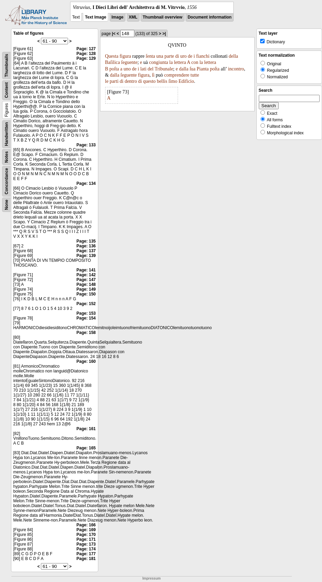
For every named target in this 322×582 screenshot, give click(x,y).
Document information (210, 17)
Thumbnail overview (162, 17)
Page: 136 (86, 246)
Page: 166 (86, 525)
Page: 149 (86, 289)
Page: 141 (86, 270)
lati (143, 68)
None (6, 205)
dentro (131, 81)
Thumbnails (6, 65)
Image (118, 17)
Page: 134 (86, 183)
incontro (236, 68)
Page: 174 (86, 549)
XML (133, 17)
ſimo (172, 81)
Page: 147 (86, 279)
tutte (194, 75)
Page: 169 (86, 529)
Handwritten (6, 134)
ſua (193, 68)
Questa (112, 56)
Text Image (95, 17)
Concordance (6, 181)
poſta (114, 68)
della (233, 56)
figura (125, 56)
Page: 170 (86, 534)
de (190, 56)
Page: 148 (86, 284)
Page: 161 (86, 428)
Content (6, 90)
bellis (162, 81)
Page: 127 (86, 48)
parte (169, 56)
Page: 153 (86, 313)
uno (127, 68)
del (151, 68)
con (194, 62)
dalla (183, 68)
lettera (180, 62)
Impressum (151, 578)
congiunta (158, 62)
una (159, 56)
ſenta (150, 56)
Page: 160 (86, 361)
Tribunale (164, 68)
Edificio (186, 81)
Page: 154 (86, 318)
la (171, 62)
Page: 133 (86, 145)
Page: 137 (86, 250)
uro (183, 56)
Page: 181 (86, 558)
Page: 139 (86, 255)
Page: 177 (86, 553)
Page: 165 (86, 448)
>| (164, 33)
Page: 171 (86, 539)
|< (113, 33)
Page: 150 (86, 294)
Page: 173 (86, 544)
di (177, 56)
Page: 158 (86, 332)
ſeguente (129, 62)
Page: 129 (86, 58)
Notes (6, 157)
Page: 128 (86, 53)
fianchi (203, 56)
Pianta (203, 68)
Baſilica (112, 62)
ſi (153, 75)
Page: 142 (86, 274)
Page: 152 (86, 303)
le (107, 81)
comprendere (176, 75)
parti (114, 81)
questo (149, 81)
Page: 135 (86, 241)
